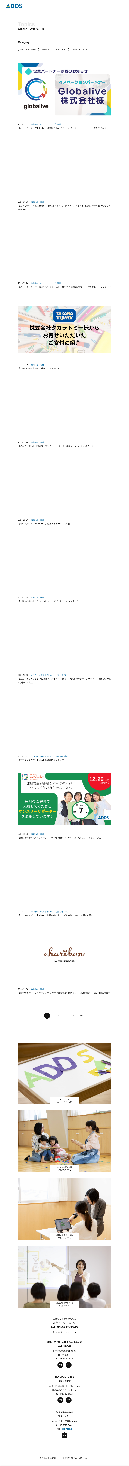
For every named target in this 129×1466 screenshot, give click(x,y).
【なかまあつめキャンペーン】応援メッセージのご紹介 (44, 528)
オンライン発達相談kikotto (42, 680)
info (68, 1365)
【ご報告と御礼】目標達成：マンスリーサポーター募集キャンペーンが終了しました (58, 451)
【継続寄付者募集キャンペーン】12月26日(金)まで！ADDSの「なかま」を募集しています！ (61, 842)
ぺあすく (63, 49)
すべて (22, 49)
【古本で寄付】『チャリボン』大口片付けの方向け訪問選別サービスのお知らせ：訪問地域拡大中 (64, 997)
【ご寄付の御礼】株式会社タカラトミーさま (39, 373)
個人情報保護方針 (47, 1458)
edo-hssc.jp (67, 1429)
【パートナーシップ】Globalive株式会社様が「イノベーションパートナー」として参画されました (64, 128)
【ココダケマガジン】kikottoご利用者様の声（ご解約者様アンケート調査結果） (55, 920)
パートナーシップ (48, 124)
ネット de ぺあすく (80, 49)
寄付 (59, 124)
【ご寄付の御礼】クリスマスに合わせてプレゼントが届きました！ (49, 606)
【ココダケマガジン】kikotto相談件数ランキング (41, 765)
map (60, 1365)
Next (81, 1015)
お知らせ (33, 49)
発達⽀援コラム (48, 49)
